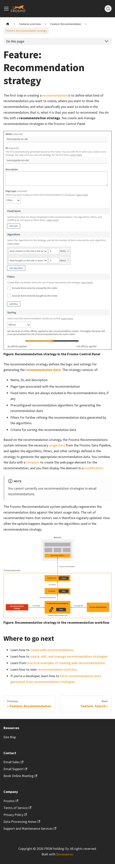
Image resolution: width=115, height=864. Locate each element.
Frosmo (10, 801)
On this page (15, 41)
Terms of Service (17, 808)
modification (93, 468)
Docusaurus (64, 854)
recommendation (54, 95)
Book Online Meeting (20, 776)
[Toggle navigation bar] (6, 8)
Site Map (9, 737)
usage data (57, 445)
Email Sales (13, 762)
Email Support (15, 769)
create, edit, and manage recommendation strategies (69, 656)
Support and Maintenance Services (29, 828)
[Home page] (7, 24)
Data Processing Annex (21, 821)
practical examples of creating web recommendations (66, 663)
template (32, 462)
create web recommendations (51, 650)
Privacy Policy (15, 814)
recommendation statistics (57, 669)
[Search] (108, 8)
